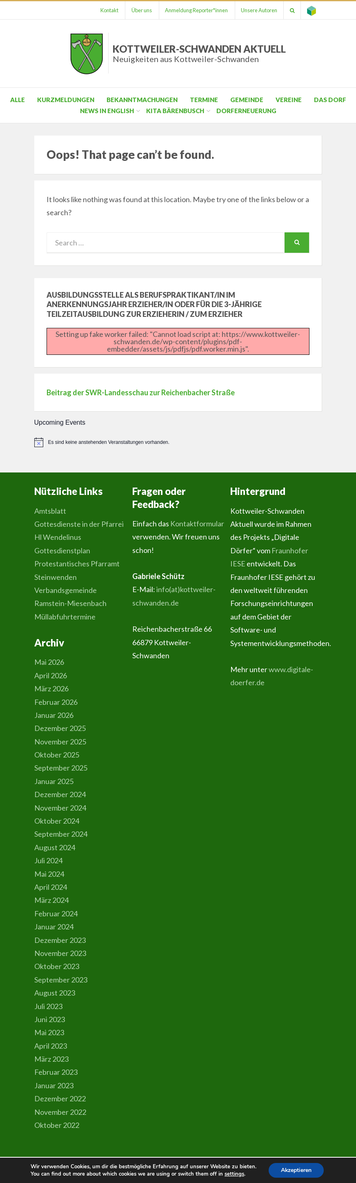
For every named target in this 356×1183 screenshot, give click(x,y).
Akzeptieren (296, 1170)
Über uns (140, 10)
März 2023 (51, 1058)
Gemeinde (246, 99)
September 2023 (60, 979)
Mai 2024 (49, 873)
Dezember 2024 (60, 794)
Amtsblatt (50, 510)
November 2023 (60, 953)
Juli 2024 (48, 860)
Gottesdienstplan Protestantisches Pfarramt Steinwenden (77, 563)
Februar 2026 (56, 701)
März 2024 (51, 900)
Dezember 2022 (60, 1098)
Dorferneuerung (246, 110)
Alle (17, 99)
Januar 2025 (53, 781)
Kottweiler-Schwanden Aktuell (199, 53)
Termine (204, 99)
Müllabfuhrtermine (65, 616)
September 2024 (60, 833)
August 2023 (54, 992)
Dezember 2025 (60, 728)
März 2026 (51, 688)
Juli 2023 (48, 1006)
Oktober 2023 (56, 966)
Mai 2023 (49, 1032)
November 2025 (60, 741)
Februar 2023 (56, 1071)
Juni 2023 (49, 1019)
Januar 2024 (53, 926)
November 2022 (60, 1111)
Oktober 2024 (56, 820)
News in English (107, 110)
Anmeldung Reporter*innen (195, 10)
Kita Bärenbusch (175, 110)
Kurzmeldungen (65, 99)
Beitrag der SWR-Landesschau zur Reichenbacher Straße (141, 392)
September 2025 (60, 767)
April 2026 (50, 675)
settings (234, 1174)
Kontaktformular (197, 523)
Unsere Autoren (258, 10)
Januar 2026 (53, 715)
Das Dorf (330, 99)
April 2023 (50, 1045)
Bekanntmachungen (142, 99)
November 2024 (60, 807)
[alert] (178, 442)
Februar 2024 (56, 913)
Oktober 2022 (56, 1125)
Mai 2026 (49, 661)
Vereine (289, 99)
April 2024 (50, 886)
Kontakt (108, 10)
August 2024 (54, 847)
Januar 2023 (53, 1085)
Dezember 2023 (60, 940)
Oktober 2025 (56, 754)
